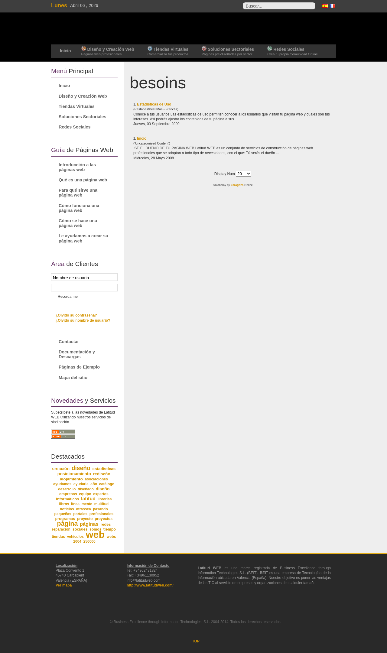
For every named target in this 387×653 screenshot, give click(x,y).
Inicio (141, 138)
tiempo (109, 529)
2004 (77, 541)
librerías (105, 499)
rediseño (101, 474)
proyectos (103, 519)
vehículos (75, 536)
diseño (81, 468)
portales (80, 514)
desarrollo (67, 489)
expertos (100, 494)
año (93, 484)
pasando (100, 509)
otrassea (83, 509)
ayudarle (81, 484)
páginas (89, 524)
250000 (89, 541)
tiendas (58, 536)
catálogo (107, 484)
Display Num (225, 174)
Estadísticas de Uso (154, 104)
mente (87, 504)
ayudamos (62, 484)
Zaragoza (237, 185)
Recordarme (68, 296)
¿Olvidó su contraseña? (76, 315)
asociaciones (96, 479)
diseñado (86, 489)
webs (111, 536)
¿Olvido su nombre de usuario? (83, 320)
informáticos (67, 499)
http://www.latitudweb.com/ (150, 585)
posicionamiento (74, 473)
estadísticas (104, 468)
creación (61, 468)
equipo (85, 494)
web (95, 534)
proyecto (85, 519)
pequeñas (62, 514)
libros (64, 504)
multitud (101, 504)
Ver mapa (64, 585)
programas (65, 518)
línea (75, 504)
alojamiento (71, 479)
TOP (195, 641)
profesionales (101, 514)
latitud (88, 498)
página (67, 523)
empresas (68, 494)
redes (105, 524)
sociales (80, 529)
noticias (67, 509)
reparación (61, 529)
